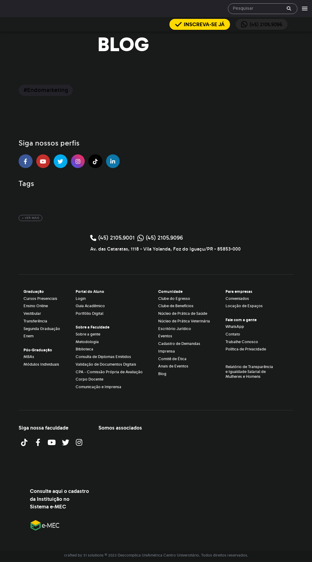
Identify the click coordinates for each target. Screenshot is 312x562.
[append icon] (289, 8)
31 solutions (93, 555)
